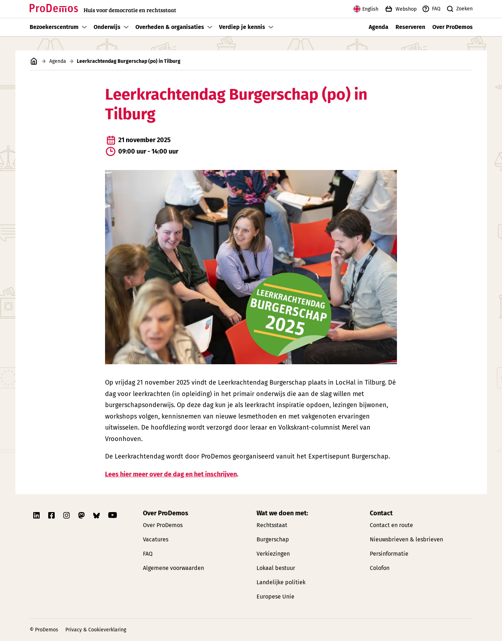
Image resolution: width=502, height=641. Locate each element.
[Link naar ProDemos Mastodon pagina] (82, 515)
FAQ (431, 9)
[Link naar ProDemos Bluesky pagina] (97, 515)
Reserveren (410, 27)
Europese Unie (275, 596)
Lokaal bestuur (276, 568)
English (365, 8)
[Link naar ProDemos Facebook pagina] (52, 515)
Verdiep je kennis (242, 27)
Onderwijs (107, 27)
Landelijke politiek (281, 582)
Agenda (378, 27)
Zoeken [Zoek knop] (459, 9)
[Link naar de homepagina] (103, 9)
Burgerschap (273, 539)
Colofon (379, 568)
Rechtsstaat (272, 525)
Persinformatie (389, 553)
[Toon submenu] (84, 27)
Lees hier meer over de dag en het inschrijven (171, 474)
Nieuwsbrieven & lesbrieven (406, 539)
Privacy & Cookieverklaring (95, 630)
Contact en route (391, 525)
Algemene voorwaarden (173, 568)
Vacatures (155, 539)
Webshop (400, 9)
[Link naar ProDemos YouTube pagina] (112, 515)
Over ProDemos (452, 27)
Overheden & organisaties (169, 27)
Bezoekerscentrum (54, 27)
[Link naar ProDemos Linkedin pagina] (37, 515)
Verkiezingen (273, 553)
